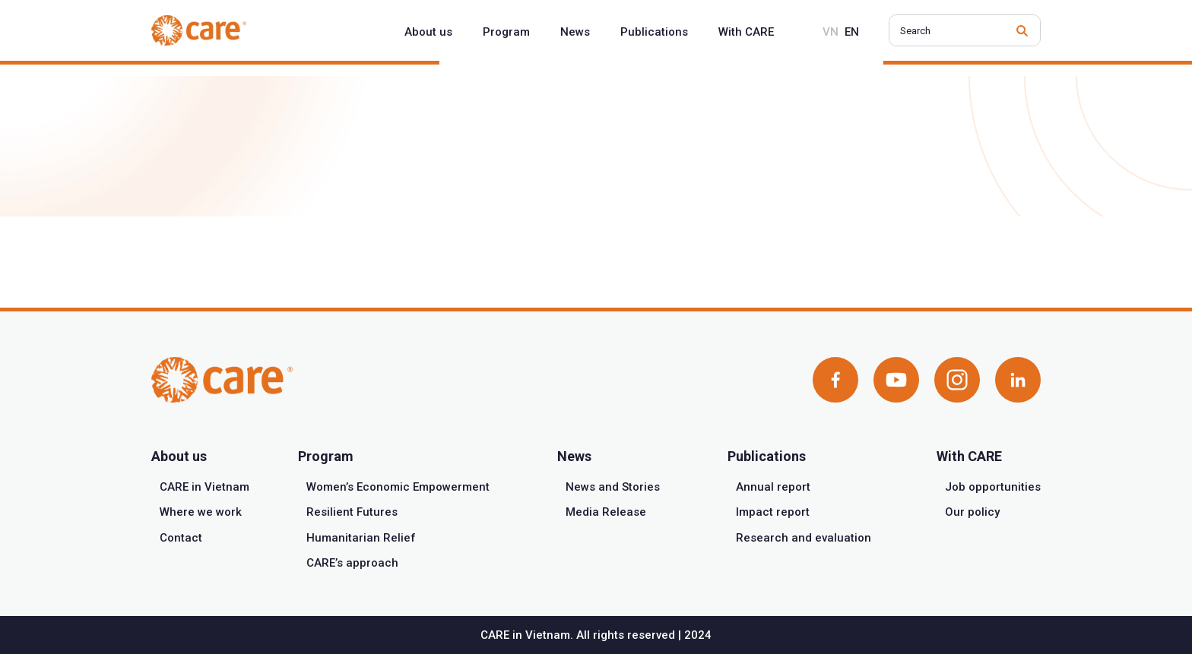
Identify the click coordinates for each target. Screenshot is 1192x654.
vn (831, 32)
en (852, 32)
